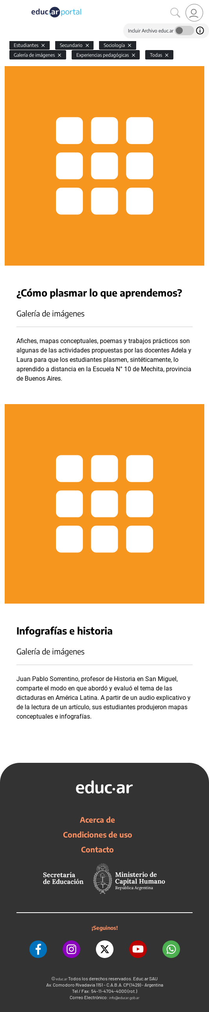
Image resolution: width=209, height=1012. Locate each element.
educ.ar (61, 979)
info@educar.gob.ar (124, 998)
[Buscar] (175, 13)
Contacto (97, 849)
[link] (194, 13)
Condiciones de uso (97, 834)
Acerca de (97, 819)
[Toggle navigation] (7, 4)
